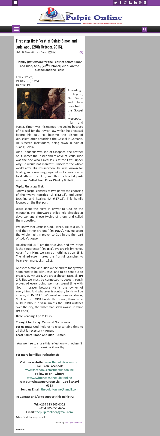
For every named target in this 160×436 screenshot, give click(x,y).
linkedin (135, 2)
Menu (15, 3)
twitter (115, 2)
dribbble (140, 2)
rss (130, 2)
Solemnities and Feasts (36, 52)
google (125, 2)
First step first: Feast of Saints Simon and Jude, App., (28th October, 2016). (46, 44)
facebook (120, 2)
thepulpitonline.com (74, 422)
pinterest (145, 2)
